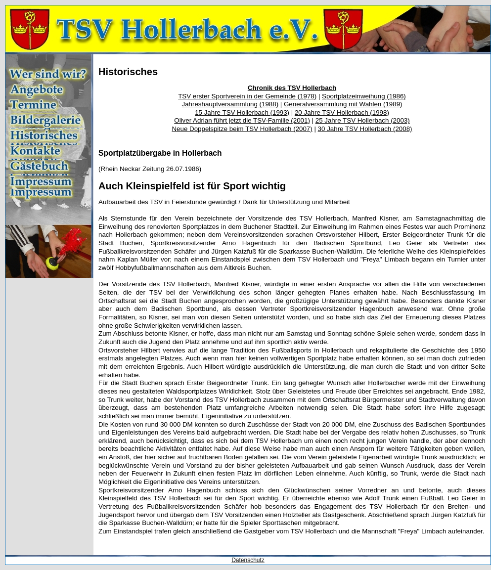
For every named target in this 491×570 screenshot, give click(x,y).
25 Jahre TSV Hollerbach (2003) (362, 120)
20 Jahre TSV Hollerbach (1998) (342, 112)
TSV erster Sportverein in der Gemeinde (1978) (247, 96)
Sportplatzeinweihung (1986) (364, 96)
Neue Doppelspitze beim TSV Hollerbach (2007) (242, 128)
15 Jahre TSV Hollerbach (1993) (242, 112)
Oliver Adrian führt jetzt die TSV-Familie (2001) (242, 120)
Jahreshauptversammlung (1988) (230, 104)
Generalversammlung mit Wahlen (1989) (343, 104)
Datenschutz (248, 560)
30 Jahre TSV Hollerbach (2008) (365, 128)
